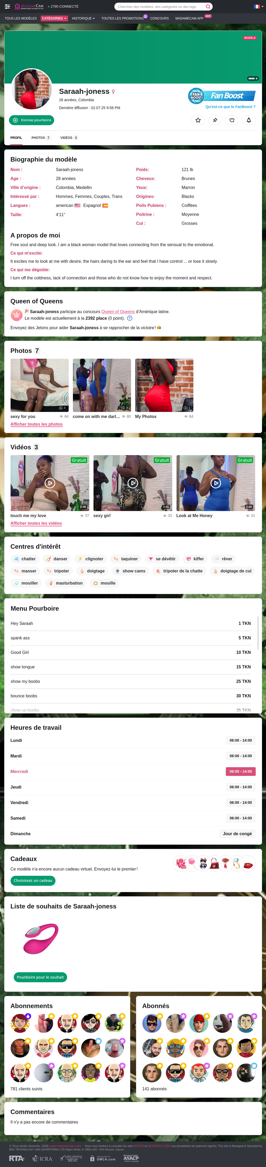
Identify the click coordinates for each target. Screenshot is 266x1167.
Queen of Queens (118, 311)
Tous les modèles (21, 18)
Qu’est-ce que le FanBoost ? (230, 107)
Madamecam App (190, 18)
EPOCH (139, 1145)
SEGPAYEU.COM (159, 1145)
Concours (159, 18)
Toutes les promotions (123, 18)
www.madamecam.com (65, 1145)
